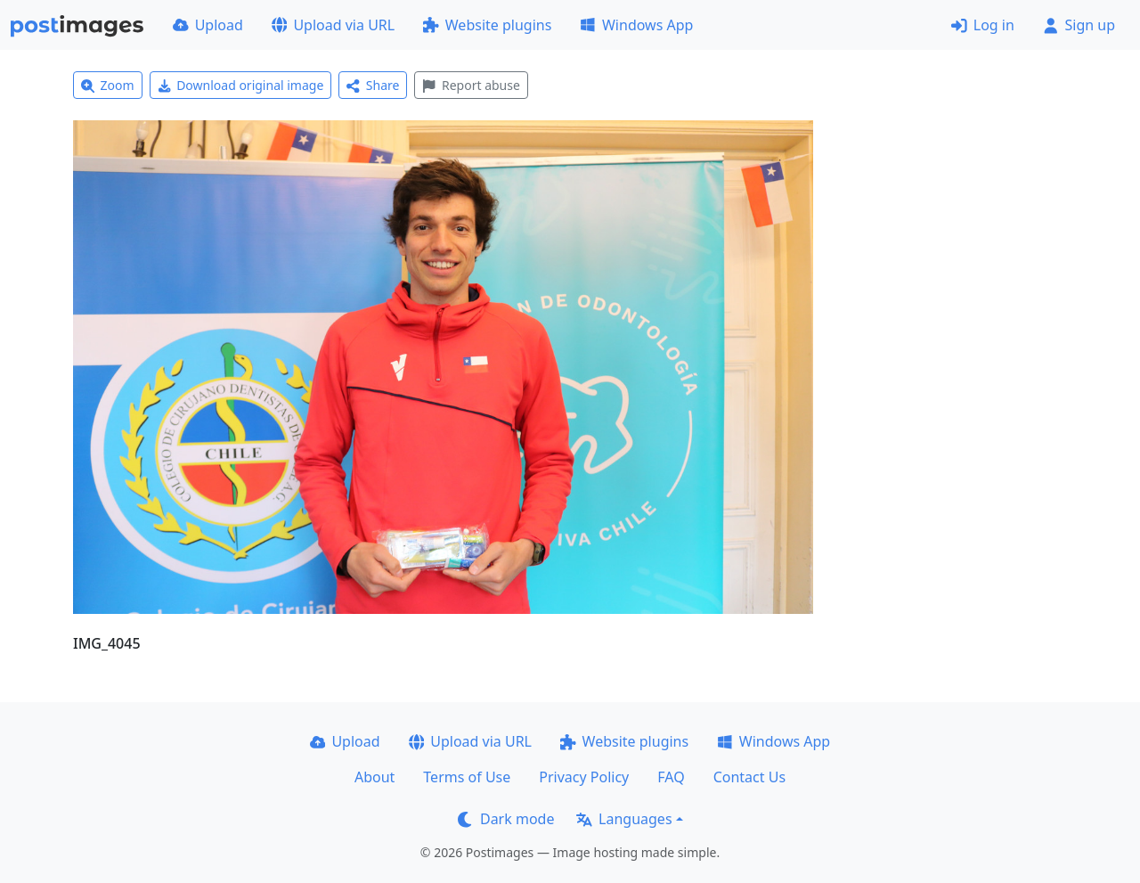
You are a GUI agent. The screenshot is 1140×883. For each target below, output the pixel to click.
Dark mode (506, 819)
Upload (208, 25)
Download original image (241, 85)
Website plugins (487, 25)
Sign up (1079, 25)
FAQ (670, 777)
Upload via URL (333, 25)
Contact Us (749, 777)
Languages (624, 819)
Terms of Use (466, 777)
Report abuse (470, 85)
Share (372, 85)
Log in (982, 25)
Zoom (107, 85)
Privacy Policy (584, 777)
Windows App (636, 25)
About (374, 777)
